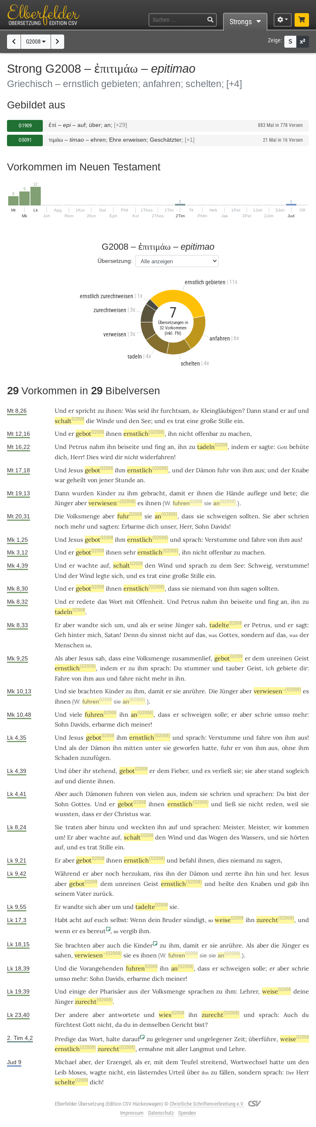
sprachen (259, 794)
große (208, 421)
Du (178, 668)
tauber (235, 668)
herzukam (135, 873)
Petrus (78, 447)
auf (292, 410)
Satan (112, 635)
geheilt (76, 480)
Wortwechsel (248, 1062)
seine (165, 625)
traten (74, 827)
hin (260, 873)
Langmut (202, 1049)
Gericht (182, 1024)
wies (171, 1015)
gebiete (286, 668)
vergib (128, 931)
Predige (65, 1039)
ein (238, 421)
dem (225, 565)
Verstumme (221, 539)
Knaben (261, 884)
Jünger (64, 503)
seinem (65, 893)
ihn (172, 433)
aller (182, 1049)
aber (81, 503)
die (90, 421)
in (171, 678)
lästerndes (152, 1072)
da (118, 1024)
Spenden (187, 1113)
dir (119, 457)
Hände (235, 493)
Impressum (132, 1113)
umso (282, 714)
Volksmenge (83, 516)
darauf (131, 1039)
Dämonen (99, 794)
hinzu (107, 827)
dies (223, 860)
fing (160, 447)
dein (154, 920)
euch (101, 920)
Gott (89, 1024)
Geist (301, 658)
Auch (290, 1015)
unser (168, 526)
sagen (249, 588)
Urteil (177, 1072)
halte (113, 1039)
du (305, 1015)
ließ (230, 804)
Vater (84, 893)
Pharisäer (113, 991)
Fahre (62, 678)
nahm (97, 447)
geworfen (186, 748)
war (145, 814)
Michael (66, 1062)
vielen (156, 794)
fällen (227, 1072)
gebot (90, 433)
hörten (299, 837)
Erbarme (133, 526)
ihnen (114, 410)
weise (229, 920)
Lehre (237, 1049)
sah (200, 625)
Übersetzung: (115, 261)
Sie (267, 516)
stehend (104, 771)
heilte (226, 884)
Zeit (239, 1039)
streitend (213, 1062)
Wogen (218, 837)
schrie (263, 714)
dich (61, 457)
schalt (69, 421)
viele (76, 714)
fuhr (223, 470)
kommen (297, 827)
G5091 (25, 140)
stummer (197, 668)
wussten (67, 814)
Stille (225, 421)
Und (61, 410)
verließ (222, 771)
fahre (258, 539)
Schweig (260, 565)
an (170, 447)
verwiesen (112, 503)
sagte (266, 447)
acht (76, 920)
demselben (154, 1024)
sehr (129, 552)
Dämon (206, 470)
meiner (141, 724)
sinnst (158, 635)
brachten (90, 691)
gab (292, 884)
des (234, 837)
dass (187, 516)
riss (158, 873)
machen (239, 433)
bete (289, 493)
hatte (277, 1062)
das (102, 601)
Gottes (228, 635)
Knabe (300, 470)
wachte (87, 565)
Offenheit (149, 601)
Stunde (125, 480)
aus (259, 470)
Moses (77, 1072)
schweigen (222, 516)
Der (60, 1015)
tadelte (225, 625)
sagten (109, 526)
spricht (86, 410)
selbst (118, 920)
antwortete (124, 1015)
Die (59, 516)
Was (130, 410)
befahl (187, 860)
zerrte (233, 873)
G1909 (25, 125)
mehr (77, 526)
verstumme (291, 565)
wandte (87, 625)
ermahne (151, 1049)
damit (178, 493)
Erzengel (119, 1062)
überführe (262, 1039)
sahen (63, 955)
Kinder (106, 493)
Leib (60, 1072)
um (118, 625)
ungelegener (214, 1039)
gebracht (153, 493)
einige (77, 991)
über (74, 771)
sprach (192, 539)
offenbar (206, 433)
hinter (76, 635)
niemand (203, 588)
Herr (76, 457)
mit (169, 1049)
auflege (257, 493)
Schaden (67, 757)
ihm (120, 470)
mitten (133, 748)
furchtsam (174, 410)
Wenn (138, 920)
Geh (60, 635)
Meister (233, 827)
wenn (62, 931)
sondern (252, 635)
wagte (98, 1072)
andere (78, 1015)
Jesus (75, 470)
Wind (165, 565)
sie (148, 516)
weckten (143, 827)
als (138, 1062)
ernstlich (144, 433)
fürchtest (68, 1024)
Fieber (179, 771)
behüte (299, 447)
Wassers (252, 837)
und (121, 421)
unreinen (279, 658)
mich (94, 635)
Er (58, 625)
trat (180, 421)
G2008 (36, 41)
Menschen (69, 645)
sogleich (297, 771)
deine (301, 991)
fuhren (187, 503)
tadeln (212, 447)
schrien (298, 516)
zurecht (275, 920)
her (285, 873)
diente (87, 781)
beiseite (128, 447)
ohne (289, 748)
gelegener (168, 1039)
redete (86, 601)
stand (271, 410)
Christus (126, 814)
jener (106, 480)
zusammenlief (191, 658)
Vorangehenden (101, 968)
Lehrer (249, 991)
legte (103, 576)
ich (270, 668)
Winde (105, 421)
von (236, 470)
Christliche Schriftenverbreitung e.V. (207, 1104)
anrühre (194, 691)
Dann (253, 410)
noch (62, 526)
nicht (186, 433)
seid (143, 410)
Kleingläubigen (221, 410)
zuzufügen (94, 757)
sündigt (194, 920)
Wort (116, 601)
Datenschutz (161, 1113)
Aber (61, 794)
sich (117, 576)
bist (292, 794)
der (189, 470)
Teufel (189, 1062)
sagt (301, 625)
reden (274, 804)
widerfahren (157, 457)
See (146, 421)
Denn (131, 635)
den (134, 421)
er (169, 691)
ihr (87, 771)
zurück (102, 893)
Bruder (171, 920)
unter (153, 748)
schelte (71, 1082)
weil (292, 804)
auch (76, 794)
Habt (61, 920)
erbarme (103, 724)
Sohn (202, 526)
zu (121, 493)
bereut (96, 931)
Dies (92, 457)
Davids (220, 526)
